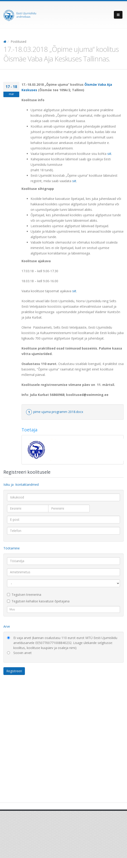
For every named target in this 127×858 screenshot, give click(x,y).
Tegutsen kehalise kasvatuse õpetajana (38, 601)
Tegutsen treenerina (24, 594)
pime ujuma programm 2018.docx (58, 412)
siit (109, 153)
